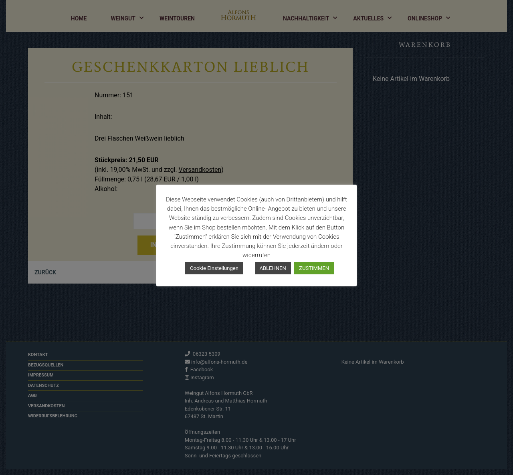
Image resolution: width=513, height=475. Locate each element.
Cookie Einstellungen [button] (214, 268)
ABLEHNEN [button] (273, 268)
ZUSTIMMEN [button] (314, 268)
